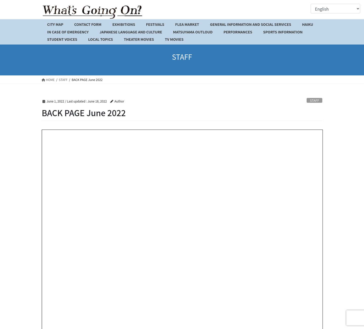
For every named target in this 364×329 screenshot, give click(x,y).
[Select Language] (335, 8)
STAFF (314, 100)
